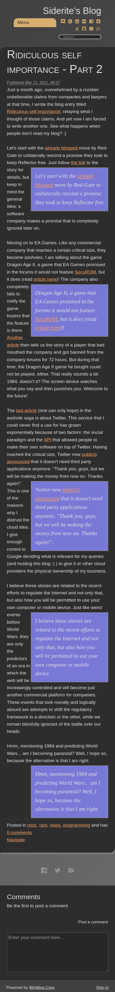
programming (76, 825)
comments (19, 832)
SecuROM (85, 272)
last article (26, 410)
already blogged (61, 147)
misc (32, 825)
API (47, 439)
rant (43, 825)
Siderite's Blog (72, 11)
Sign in (102, 987)
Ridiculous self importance (34, 111)
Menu (23, 22)
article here (45, 279)
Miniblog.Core (42, 987)
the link (78, 162)
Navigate (16, 839)
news (55, 825)
